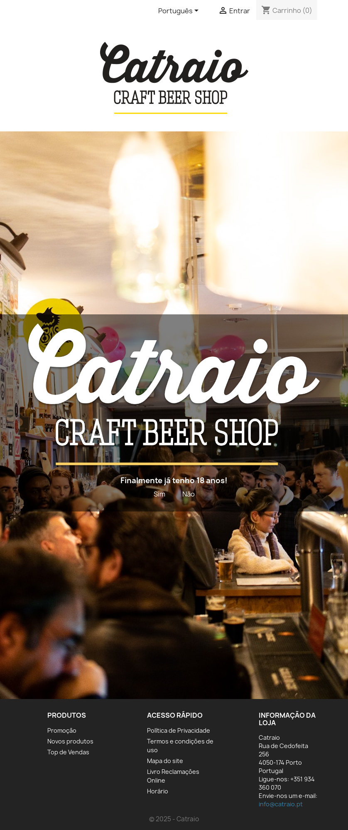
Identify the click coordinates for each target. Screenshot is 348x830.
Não (188, 494)
